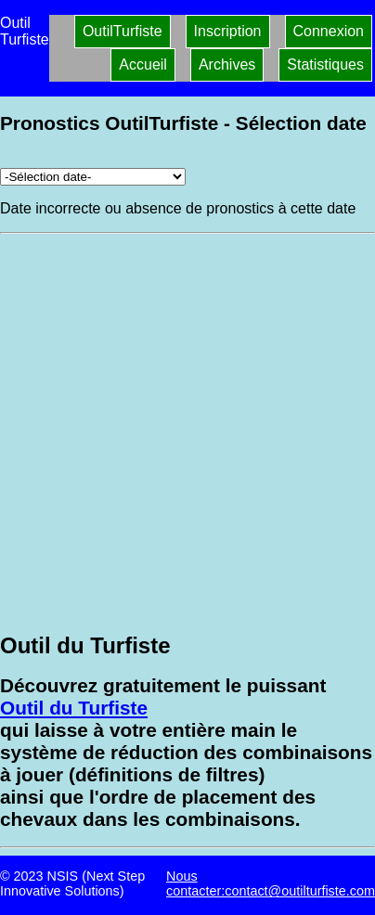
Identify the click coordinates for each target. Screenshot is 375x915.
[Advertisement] (187, 430)
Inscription (228, 31)
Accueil (143, 64)
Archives (227, 64)
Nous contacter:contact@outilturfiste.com (270, 883)
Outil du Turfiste (74, 707)
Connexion (329, 31)
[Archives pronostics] (93, 177)
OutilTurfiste (122, 31)
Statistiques (325, 64)
